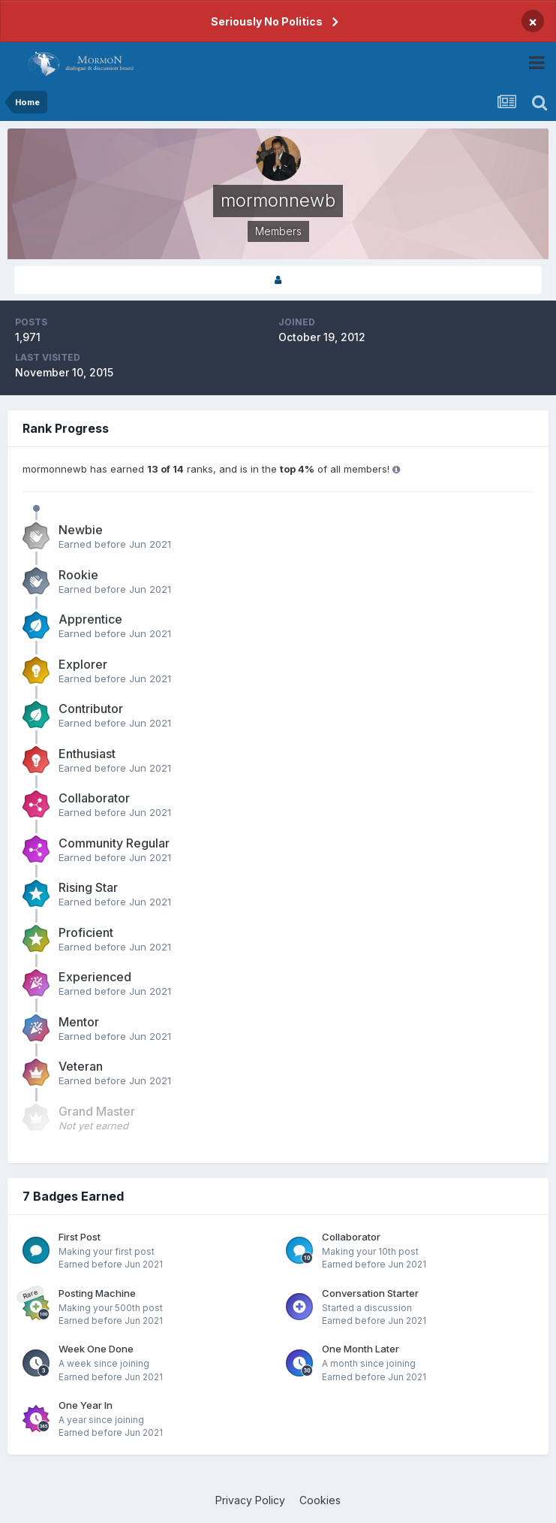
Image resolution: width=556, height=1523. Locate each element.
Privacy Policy (250, 1500)
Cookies (320, 1500)
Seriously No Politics (267, 21)
